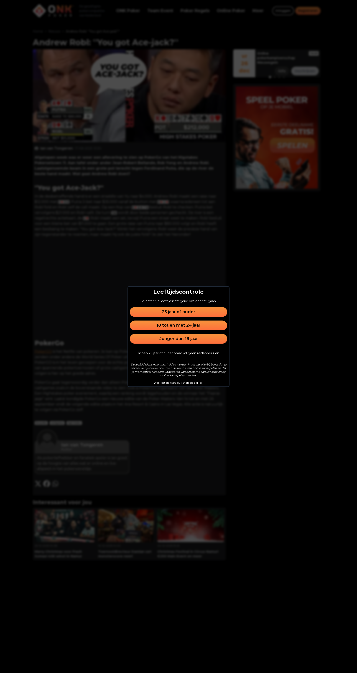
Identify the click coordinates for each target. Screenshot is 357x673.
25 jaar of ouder (178, 311)
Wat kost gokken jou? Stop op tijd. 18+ (179, 382)
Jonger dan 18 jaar (178, 338)
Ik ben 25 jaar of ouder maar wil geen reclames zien (178, 353)
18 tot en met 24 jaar (178, 325)
